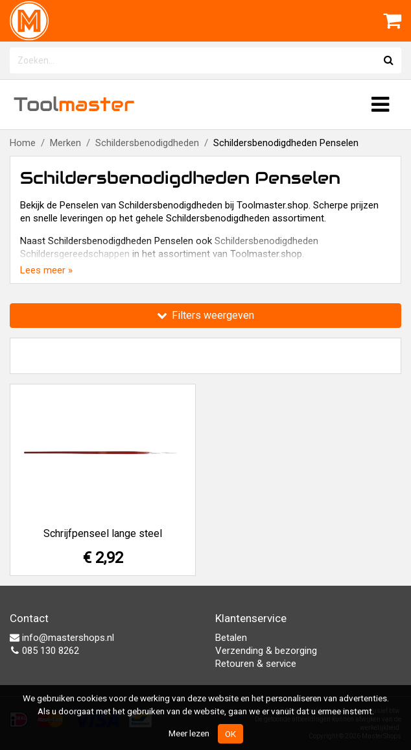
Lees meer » (46, 270)
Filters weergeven (205, 315)
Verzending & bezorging (266, 650)
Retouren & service (255, 663)
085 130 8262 (44, 650)
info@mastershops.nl (62, 638)
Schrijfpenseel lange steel (102, 533)
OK (230, 734)
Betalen (231, 638)
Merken (65, 143)
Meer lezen (189, 733)
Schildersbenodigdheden (147, 143)
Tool (74, 104)
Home (23, 143)
